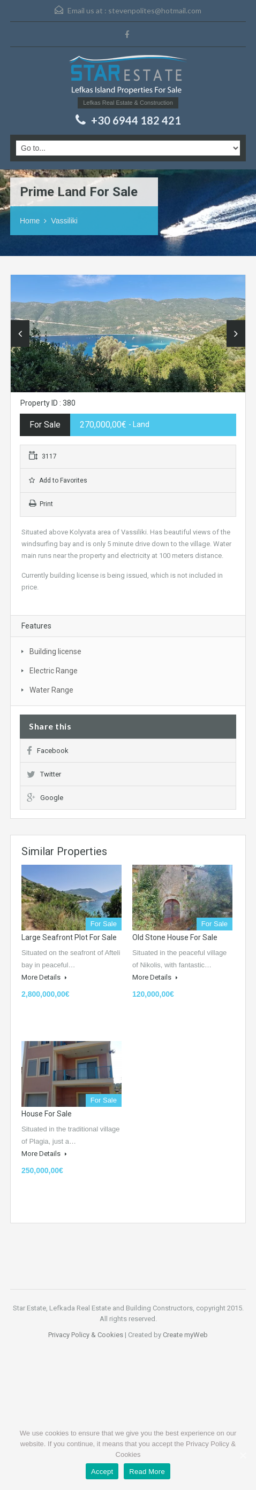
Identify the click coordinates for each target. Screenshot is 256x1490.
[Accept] (242, 1455)
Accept (102, 1472)
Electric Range (53, 670)
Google (45, 798)
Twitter (44, 774)
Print (41, 504)
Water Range (51, 690)
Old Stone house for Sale (174, 937)
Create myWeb (185, 1335)
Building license (55, 651)
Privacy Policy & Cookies (85, 1335)
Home (30, 220)
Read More (147, 1472)
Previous (20, 333)
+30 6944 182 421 (136, 120)
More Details (44, 977)
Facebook (48, 751)
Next (236, 333)
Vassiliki (64, 220)
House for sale (46, 1113)
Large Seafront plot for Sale (69, 937)
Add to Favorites (58, 480)
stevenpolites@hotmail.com (154, 10)
